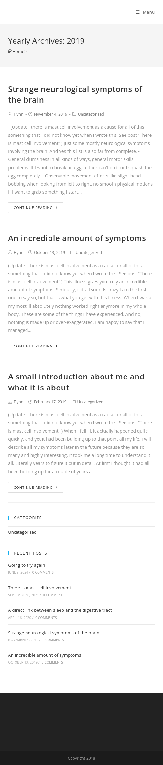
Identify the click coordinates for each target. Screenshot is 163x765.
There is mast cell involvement (39, 587)
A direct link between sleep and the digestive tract (60, 610)
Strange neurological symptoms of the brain (53, 633)
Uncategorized (91, 114)
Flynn (18, 114)
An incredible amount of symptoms (77, 238)
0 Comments (43, 572)
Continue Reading (36, 207)
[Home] (16, 51)
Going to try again (26, 565)
